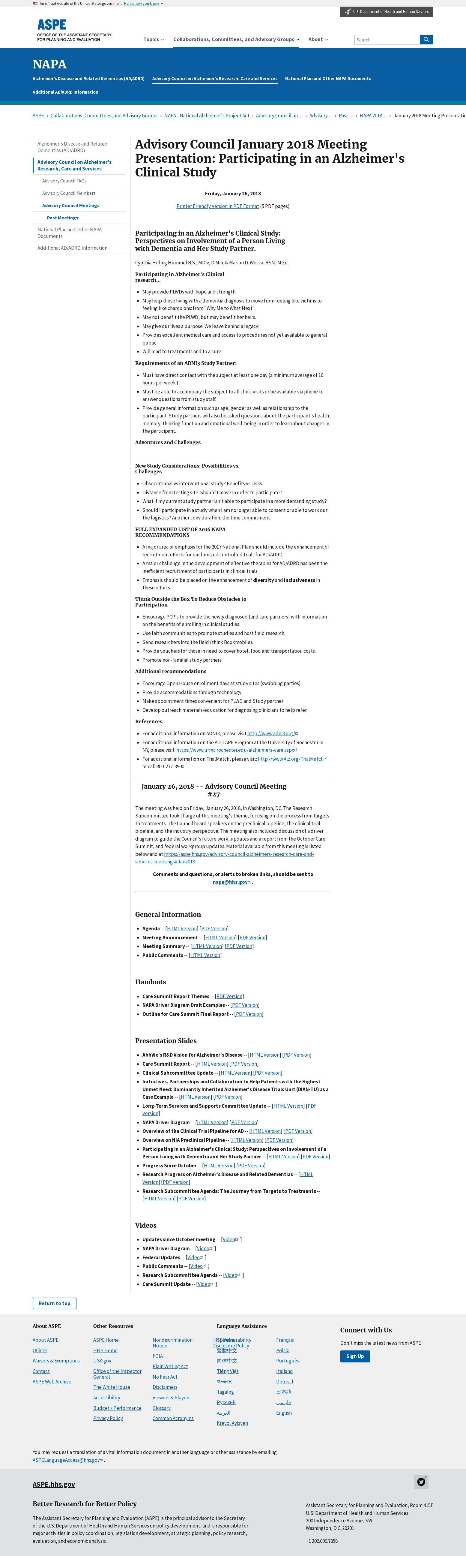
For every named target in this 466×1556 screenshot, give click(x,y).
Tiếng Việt (228, 1371)
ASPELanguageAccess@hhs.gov (68, 1460)
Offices (40, 1350)
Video (231, 1239)
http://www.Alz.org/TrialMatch (293, 759)
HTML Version (182, 928)
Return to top (54, 1303)
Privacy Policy (108, 1418)
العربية (224, 1413)
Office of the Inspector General (117, 1374)
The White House (111, 1387)
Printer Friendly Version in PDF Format (218, 206)
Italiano (284, 1371)
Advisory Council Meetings (71, 205)
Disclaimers (165, 1387)
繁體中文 (227, 1350)
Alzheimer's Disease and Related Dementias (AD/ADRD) (89, 78)
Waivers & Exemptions (56, 1360)
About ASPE (45, 1340)
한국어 (224, 1381)
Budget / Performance (117, 1408)
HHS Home (105, 1350)
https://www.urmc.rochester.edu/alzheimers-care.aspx (237, 750)
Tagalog (225, 1392)
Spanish (225, 1340)
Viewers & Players (171, 1397)
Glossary (162, 1408)
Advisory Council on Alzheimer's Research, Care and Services (214, 78)
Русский (226, 1402)
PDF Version (214, 928)
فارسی (283, 1402)
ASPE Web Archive (52, 1381)
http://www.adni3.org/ (273, 733)
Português (287, 1360)
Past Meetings (62, 218)
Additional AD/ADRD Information (65, 92)
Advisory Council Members (69, 193)
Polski (282, 1350)
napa (50, 64)
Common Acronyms (173, 1418)
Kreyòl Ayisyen (232, 1423)
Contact (41, 1371)
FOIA (158, 1356)
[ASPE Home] (75, 30)
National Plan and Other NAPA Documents (328, 78)
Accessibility (106, 1397)
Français (285, 1340)
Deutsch (285, 1381)
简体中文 (227, 1360)
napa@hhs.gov (232, 882)
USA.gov (102, 1360)
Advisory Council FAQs (64, 181)
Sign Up (355, 1356)
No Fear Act (165, 1377)
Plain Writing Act (170, 1366)
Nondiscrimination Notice (173, 1343)
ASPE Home (106, 1340)
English (284, 1413)
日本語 (283, 1392)
